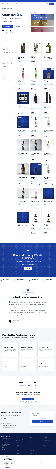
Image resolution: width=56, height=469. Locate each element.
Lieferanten (45, 445)
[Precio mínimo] (4, 81)
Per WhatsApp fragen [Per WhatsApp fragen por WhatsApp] (28, 399)
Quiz (17, 446)
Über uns (17, 450)
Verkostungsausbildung (34, 443)
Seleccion (22, 385)
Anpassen (28, 462)
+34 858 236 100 (29, 401)
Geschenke (18, 3)
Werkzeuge (45, 446)
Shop (8, 8)
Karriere (17, 453)
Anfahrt (2, 447)
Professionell (45, 437)
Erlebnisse (24, 3)
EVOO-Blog (31, 440)
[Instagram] (1, 449)
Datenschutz (32, 451)
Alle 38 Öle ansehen (7, 26)
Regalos (17, 445)
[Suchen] (42, 4)
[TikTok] (6, 449)
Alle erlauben (37, 462)
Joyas (34, 385)
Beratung (44, 439)
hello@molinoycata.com (4, 443)
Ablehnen (19, 462)
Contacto (17, 451)
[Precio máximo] (11, 81)
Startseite (4, 8)
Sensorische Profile (46, 440)
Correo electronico (36, 413)
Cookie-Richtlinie (7, 467)
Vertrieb (44, 443)
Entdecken (31, 437)
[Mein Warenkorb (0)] (47, 4)
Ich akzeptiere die (36, 418)
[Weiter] (38, 238)
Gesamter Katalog (19, 439)
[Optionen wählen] (40, 65)
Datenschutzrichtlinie (42, 418)
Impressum (32, 450)
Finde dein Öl (17, 26)
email (24, 401)
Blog (28, 3)
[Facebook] (3, 449)
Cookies (31, 453)
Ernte (44, 442)
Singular (28, 385)
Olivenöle (13, 3)
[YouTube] (4, 449)
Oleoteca (32, 3)
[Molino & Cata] (5, 4)
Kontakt (37, 3)
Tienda (51, 3)
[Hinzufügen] (27, 65)
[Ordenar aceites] (49, 40)
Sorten (31, 442)
